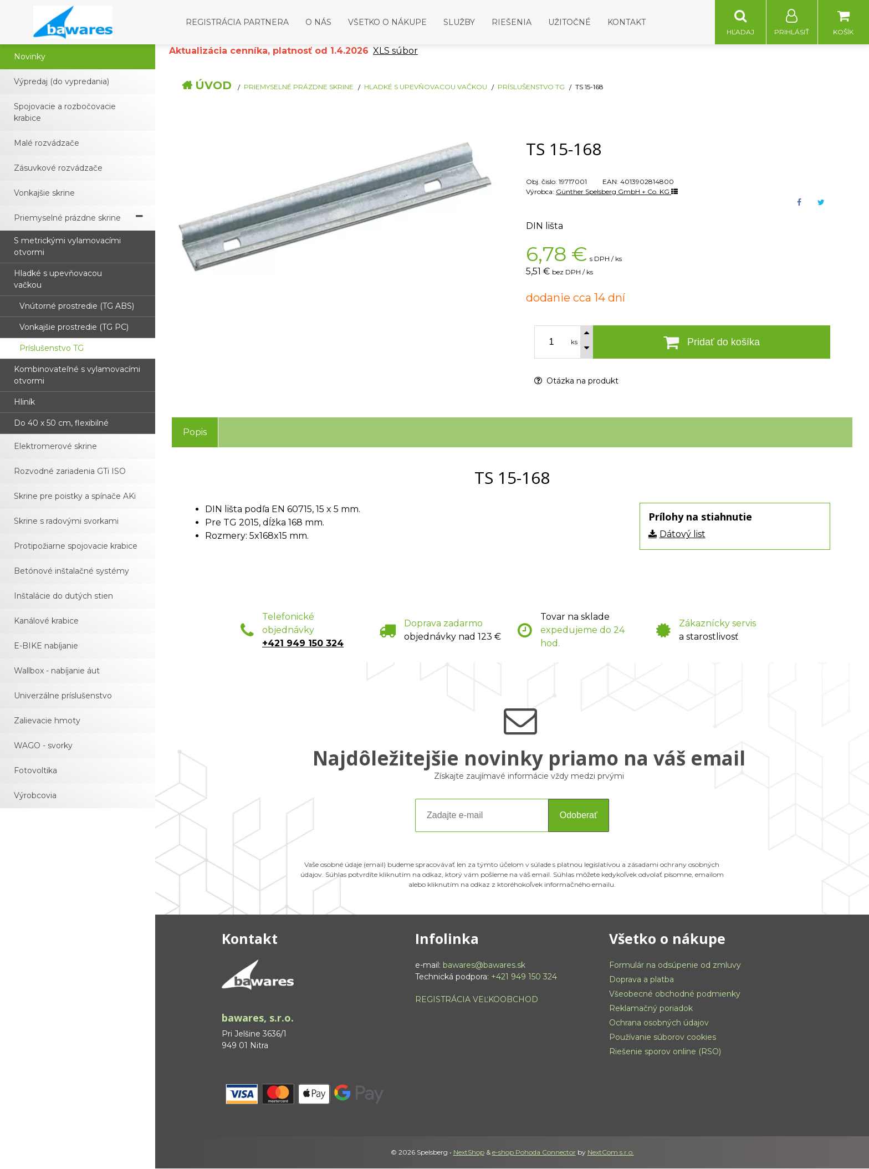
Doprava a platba (641, 980)
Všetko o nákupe (387, 22)
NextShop (468, 1152)
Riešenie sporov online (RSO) (665, 1052)
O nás (318, 22)
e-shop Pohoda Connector (534, 1152)
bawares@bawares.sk (484, 966)
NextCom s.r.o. (610, 1152)
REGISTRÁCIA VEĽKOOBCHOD (476, 1000)
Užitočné (569, 22)
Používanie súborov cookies (662, 1038)
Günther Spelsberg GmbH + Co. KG (617, 192)
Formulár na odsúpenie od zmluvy (675, 966)
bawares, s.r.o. (258, 1018)
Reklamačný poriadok (651, 1009)
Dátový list (683, 534)
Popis (195, 432)
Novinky (29, 57)
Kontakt (626, 22)
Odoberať (578, 815)
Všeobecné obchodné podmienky (674, 994)
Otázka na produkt (576, 381)
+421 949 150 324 (303, 644)
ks (574, 342)
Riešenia (511, 22)
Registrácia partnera (237, 22)
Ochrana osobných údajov (659, 1023)
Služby (459, 22)
